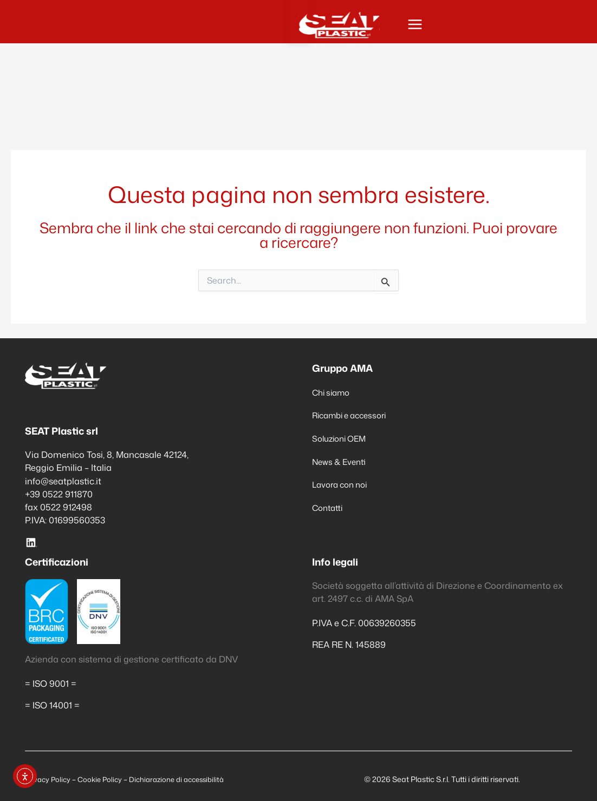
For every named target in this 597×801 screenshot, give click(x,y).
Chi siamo (333, 392)
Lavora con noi (343, 484)
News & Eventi (341, 461)
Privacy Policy (50, 779)
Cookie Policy (103, 779)
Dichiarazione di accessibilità (185, 779)
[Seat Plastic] (73, 27)
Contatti (329, 507)
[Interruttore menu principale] (556, 26)
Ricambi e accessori (353, 415)
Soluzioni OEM (342, 438)
